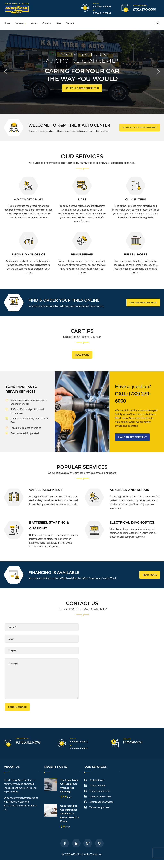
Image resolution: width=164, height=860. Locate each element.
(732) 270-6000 (144, 9)
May (66, 797)
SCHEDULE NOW (28, 742)
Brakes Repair (97, 779)
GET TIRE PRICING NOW (143, 302)
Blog (58, 23)
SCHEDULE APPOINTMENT (82, 88)
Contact (70, 23)
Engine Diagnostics (99, 790)
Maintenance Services (101, 801)
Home (7, 23)
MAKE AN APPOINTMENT (132, 437)
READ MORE (82, 354)
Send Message (17, 707)
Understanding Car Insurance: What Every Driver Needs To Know (69, 813)
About (34, 23)
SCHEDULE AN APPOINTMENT (140, 127)
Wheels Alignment (99, 807)
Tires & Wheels (97, 785)
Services (19, 23)
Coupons (46, 23)
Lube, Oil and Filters (100, 796)
